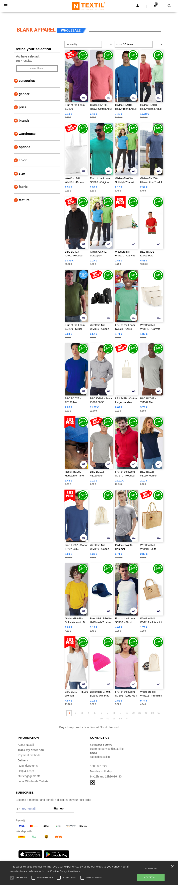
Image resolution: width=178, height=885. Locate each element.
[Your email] (33, 808)
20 (133, 713)
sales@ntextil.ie (100, 756)
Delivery (23, 760)
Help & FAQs (26, 770)
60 (159, 713)
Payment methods (29, 755)
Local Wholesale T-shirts (33, 781)
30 (139, 713)
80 (107, 718)
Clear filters (36, 68)
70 (101, 718)
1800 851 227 (98, 766)
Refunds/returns (28, 765)
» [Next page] (127, 718)
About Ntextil (26, 744)
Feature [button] (24, 200)
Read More (74, 871)
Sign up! (59, 808)
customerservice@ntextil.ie (107, 748)
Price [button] (22, 107)
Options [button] (25, 147)
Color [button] (23, 160)
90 (114, 718)
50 (152, 713)
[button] (137, 5)
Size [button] (22, 173)
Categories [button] (27, 80)
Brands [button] (24, 120)
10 (127, 713)
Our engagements (29, 776)
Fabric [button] (23, 186)
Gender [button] (24, 94)
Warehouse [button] (27, 133)
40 (146, 713)
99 (120, 718)
